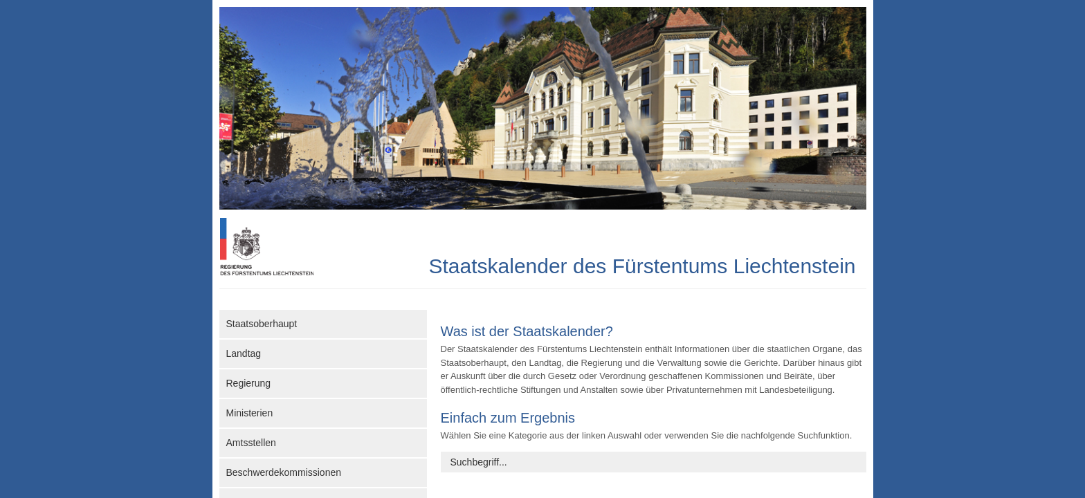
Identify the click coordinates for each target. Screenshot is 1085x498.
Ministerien (249, 412)
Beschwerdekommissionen (284, 472)
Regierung (248, 383)
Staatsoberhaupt (262, 323)
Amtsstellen (251, 442)
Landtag (244, 353)
